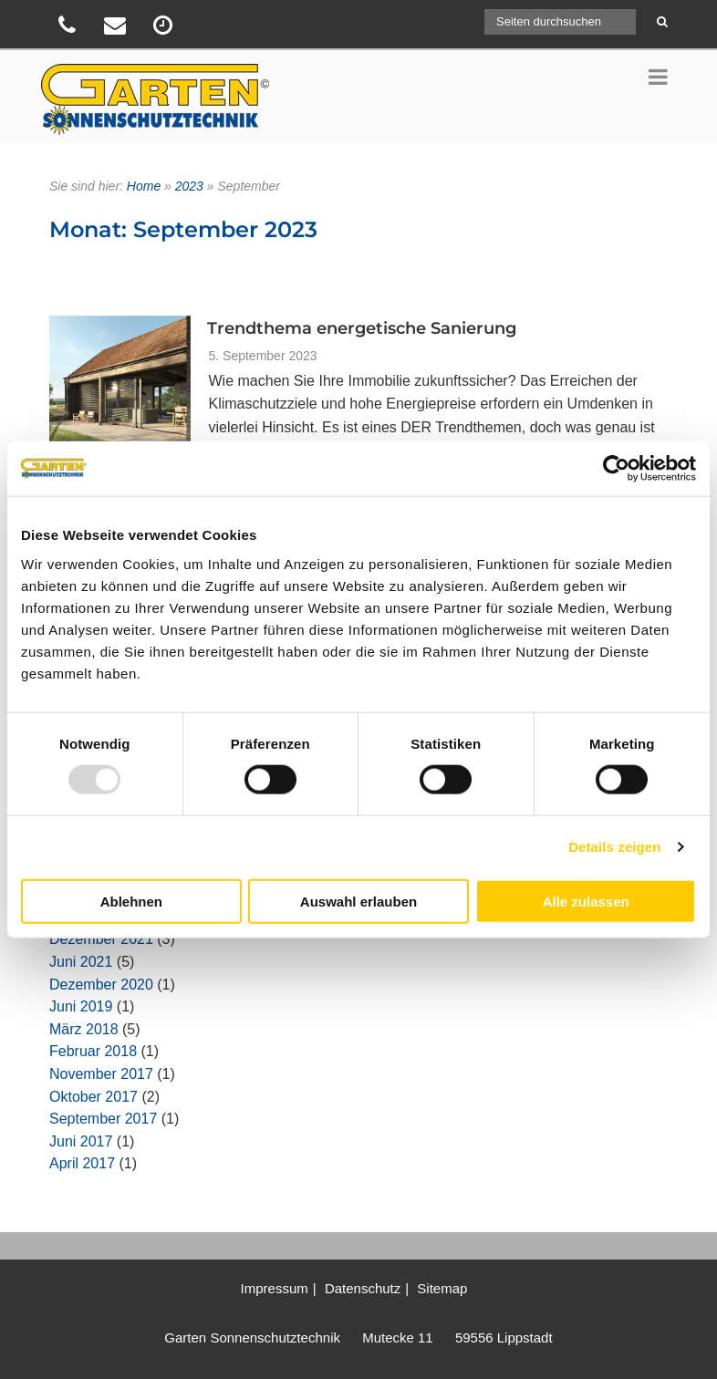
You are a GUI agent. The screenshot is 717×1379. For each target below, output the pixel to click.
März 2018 (84, 1029)
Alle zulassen (586, 900)
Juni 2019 (80, 1006)
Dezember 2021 (101, 939)
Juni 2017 (80, 1141)
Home (144, 186)
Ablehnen (131, 900)
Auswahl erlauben (358, 900)
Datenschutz (362, 1288)
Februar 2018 (93, 1051)
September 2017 (103, 1118)
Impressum (274, 1288)
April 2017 (82, 1163)
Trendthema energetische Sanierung (361, 328)
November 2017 (101, 1074)
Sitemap (442, 1288)
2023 (189, 186)
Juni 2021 (80, 961)
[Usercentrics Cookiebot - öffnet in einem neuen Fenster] (616, 468)
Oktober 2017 (93, 1096)
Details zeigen (614, 847)
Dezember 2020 (101, 984)
